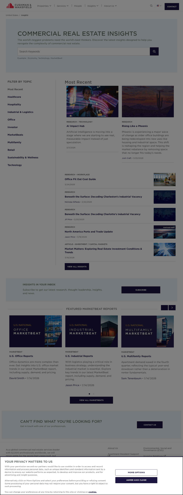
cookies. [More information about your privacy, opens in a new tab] (93, 492)
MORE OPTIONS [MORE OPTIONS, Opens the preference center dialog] (136, 472)
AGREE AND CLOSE (136, 480)
